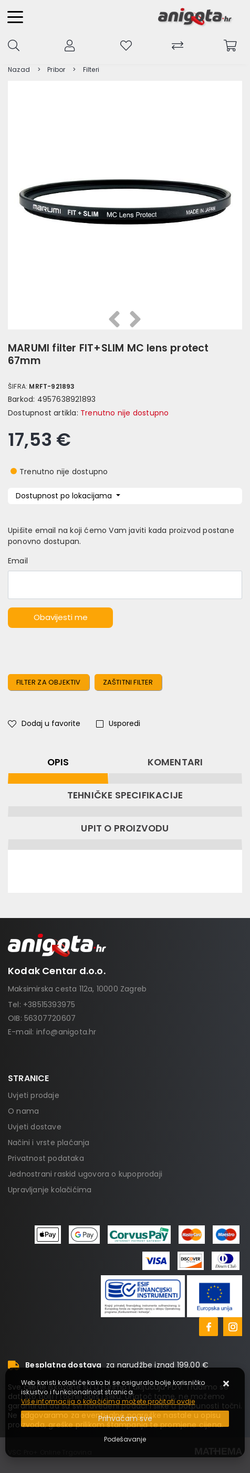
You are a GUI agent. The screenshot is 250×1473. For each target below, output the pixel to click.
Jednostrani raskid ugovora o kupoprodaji (85, 1174)
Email (18, 561)
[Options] (125, 1439)
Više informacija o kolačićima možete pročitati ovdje (108, 1401)
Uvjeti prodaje (33, 1095)
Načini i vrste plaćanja (49, 1142)
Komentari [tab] (175, 762)
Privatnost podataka (46, 1158)
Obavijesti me (61, 617)
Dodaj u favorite (44, 723)
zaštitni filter (128, 682)
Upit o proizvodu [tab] (125, 828)
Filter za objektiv (48, 682)
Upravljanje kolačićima (49, 1189)
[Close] (125, 1419)
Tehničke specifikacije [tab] (125, 795)
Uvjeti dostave (34, 1127)
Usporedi (118, 723)
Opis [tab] (58, 762)
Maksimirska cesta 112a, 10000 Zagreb (77, 989)
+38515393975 (49, 1004)
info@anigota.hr (66, 1032)
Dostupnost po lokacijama (65, 495)
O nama (23, 1111)
